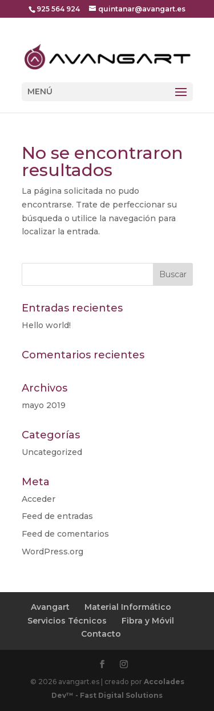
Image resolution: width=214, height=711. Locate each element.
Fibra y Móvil (148, 621)
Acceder (38, 499)
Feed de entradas (57, 516)
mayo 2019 (44, 405)
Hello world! (46, 325)
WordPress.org (52, 551)
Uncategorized (52, 452)
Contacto (101, 634)
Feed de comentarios (65, 534)
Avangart (50, 607)
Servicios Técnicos (67, 621)
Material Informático (127, 607)
